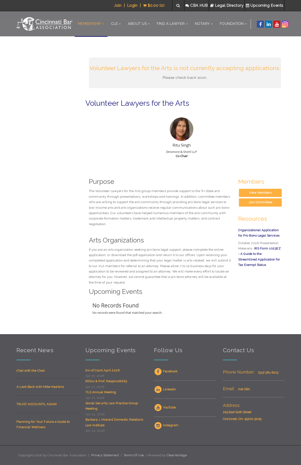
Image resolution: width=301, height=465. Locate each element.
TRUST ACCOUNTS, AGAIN (36, 404)
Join (117, 5)
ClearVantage (176, 455)
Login (132, 5)
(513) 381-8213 (268, 372)
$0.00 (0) (154, 5)
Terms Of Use (134, 455)
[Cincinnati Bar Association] (45, 24)
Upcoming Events (265, 5)
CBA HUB (197, 5)
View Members (260, 192)
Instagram (166, 425)
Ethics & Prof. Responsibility (106, 381)
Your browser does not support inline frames (47, 129)
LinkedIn (165, 389)
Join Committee (260, 202)
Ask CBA (244, 389)
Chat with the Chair (30, 370)
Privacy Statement (105, 455)
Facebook (165, 371)
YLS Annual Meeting (100, 392)
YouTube (165, 407)
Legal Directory (227, 5)
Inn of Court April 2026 (102, 370)
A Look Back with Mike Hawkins (40, 387)
